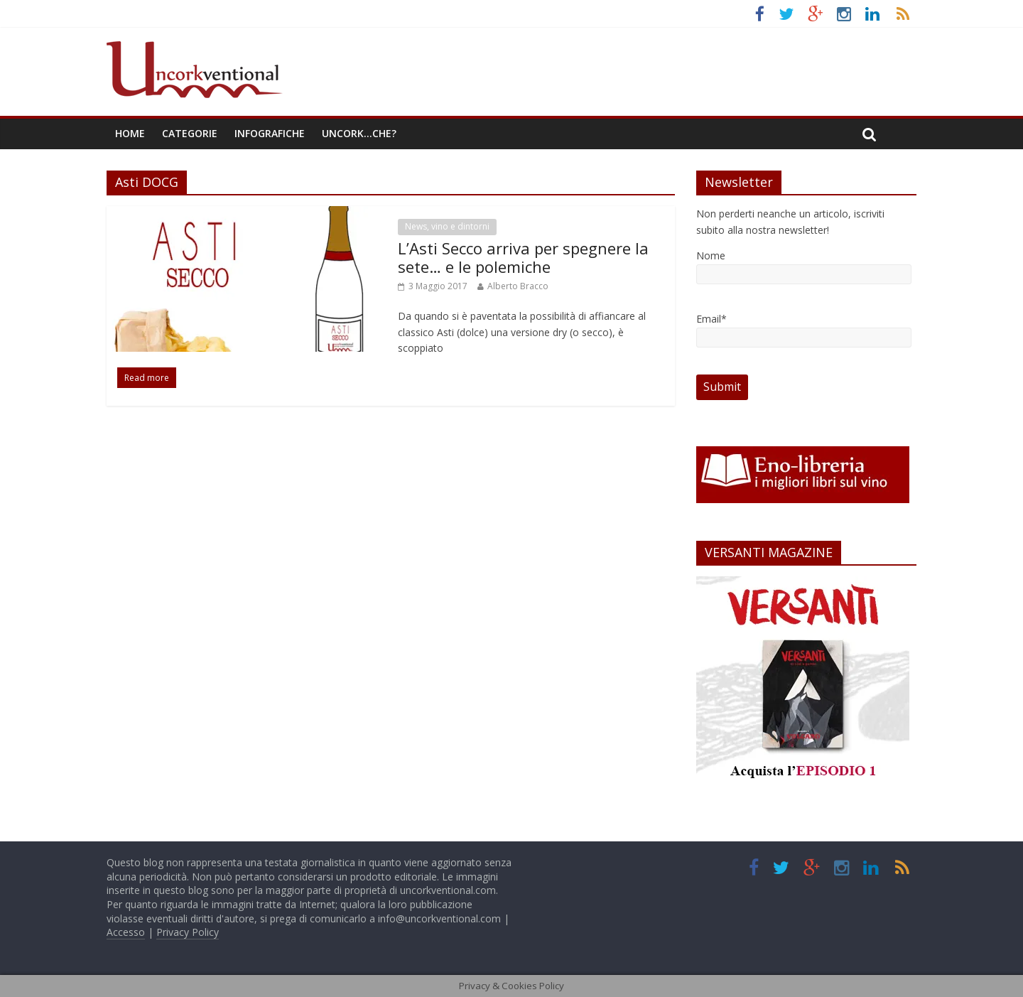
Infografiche (269, 133)
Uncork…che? (359, 133)
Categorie (189, 133)
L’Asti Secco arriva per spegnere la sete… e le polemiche (523, 257)
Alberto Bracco (517, 286)
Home (130, 133)
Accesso (126, 932)
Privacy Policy (187, 932)
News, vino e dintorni (447, 226)
